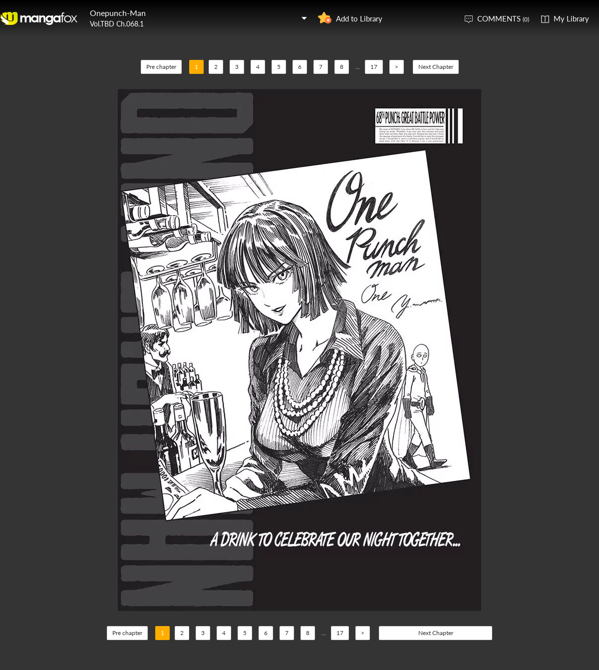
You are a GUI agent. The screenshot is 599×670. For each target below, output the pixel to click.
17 (373, 66)
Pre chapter (161, 66)
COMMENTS (503, 18)
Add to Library (359, 18)
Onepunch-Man (118, 12)
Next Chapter (435, 66)
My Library (571, 18)
